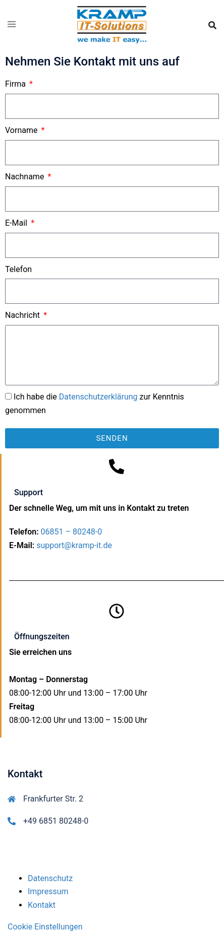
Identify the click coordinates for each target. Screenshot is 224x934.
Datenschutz (50, 878)
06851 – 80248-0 (71, 532)
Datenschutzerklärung (98, 397)
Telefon (18, 269)
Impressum (48, 891)
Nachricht (23, 315)
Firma (16, 84)
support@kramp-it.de (74, 545)
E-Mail (17, 223)
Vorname (22, 130)
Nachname (25, 176)
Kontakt (41, 905)
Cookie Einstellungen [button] (45, 926)
